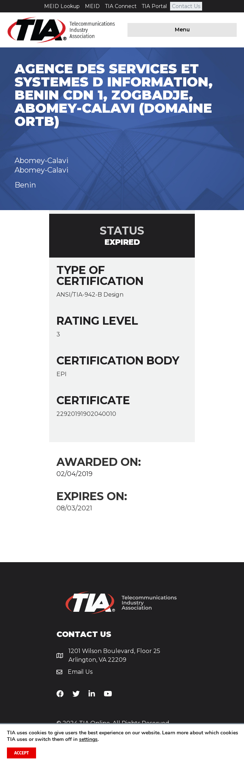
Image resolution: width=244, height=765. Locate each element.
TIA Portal (154, 6)
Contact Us (186, 6)
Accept (21, 753)
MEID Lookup (62, 6)
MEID (92, 6)
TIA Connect (121, 6)
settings (88, 739)
